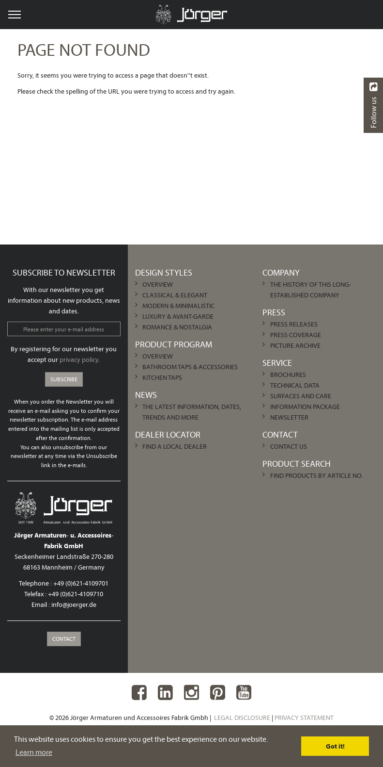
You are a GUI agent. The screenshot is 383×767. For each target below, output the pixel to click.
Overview (157, 284)
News (146, 394)
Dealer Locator (167, 434)
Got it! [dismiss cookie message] (335, 746)
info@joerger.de (73, 604)
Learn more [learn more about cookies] (33, 752)
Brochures (288, 374)
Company (281, 272)
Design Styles (163, 272)
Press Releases (294, 324)
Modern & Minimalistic (178, 305)
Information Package (305, 406)
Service (277, 362)
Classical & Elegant (174, 295)
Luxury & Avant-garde (178, 316)
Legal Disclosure (242, 717)
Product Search (296, 463)
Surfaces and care (300, 396)
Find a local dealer (174, 446)
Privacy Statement (304, 717)
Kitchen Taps (162, 377)
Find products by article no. (316, 475)
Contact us (288, 446)
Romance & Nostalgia (177, 327)
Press (273, 312)
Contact (64, 638)
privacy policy (79, 359)
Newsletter (289, 417)
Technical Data (295, 385)
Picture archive (295, 345)
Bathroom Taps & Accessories (190, 366)
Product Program (173, 344)
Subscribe (63, 379)
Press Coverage (295, 334)
